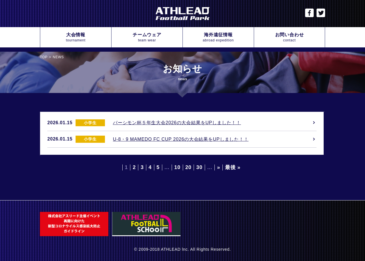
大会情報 (75, 37)
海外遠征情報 (218, 37)
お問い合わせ (289, 37)
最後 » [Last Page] (232, 167)
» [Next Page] (218, 167)
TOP (44, 57)
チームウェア (147, 37)
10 (177, 167)
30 (199, 167)
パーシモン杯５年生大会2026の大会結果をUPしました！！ (177, 122)
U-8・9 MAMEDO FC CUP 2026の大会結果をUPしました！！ (181, 139)
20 (188, 167)
